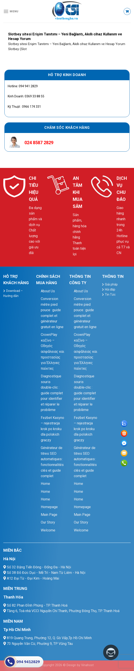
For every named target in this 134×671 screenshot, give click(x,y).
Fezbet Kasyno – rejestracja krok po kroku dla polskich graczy (52, 429)
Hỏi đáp (110, 289)
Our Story (48, 522)
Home (45, 484)
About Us (48, 291)
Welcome (48, 530)
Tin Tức (110, 294)
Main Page (49, 515)
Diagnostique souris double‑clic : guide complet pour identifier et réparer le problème (52, 393)
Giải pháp (111, 284)
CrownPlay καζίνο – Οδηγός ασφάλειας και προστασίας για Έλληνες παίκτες (52, 352)
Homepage (49, 507)
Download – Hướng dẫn (13, 293)
